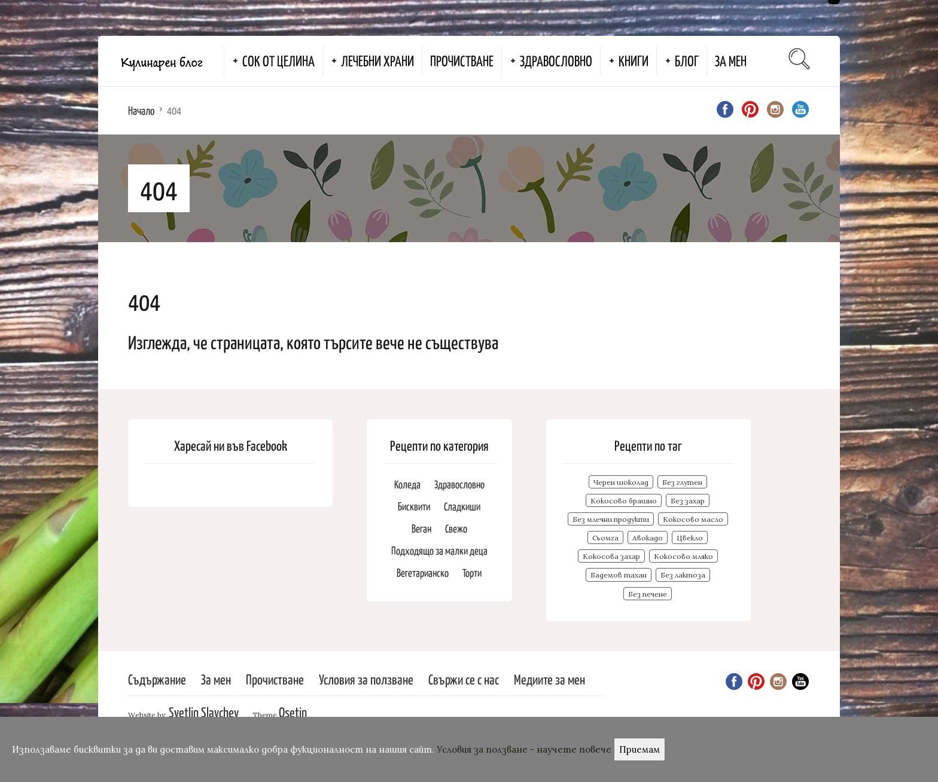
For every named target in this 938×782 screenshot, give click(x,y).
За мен (731, 60)
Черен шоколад (620, 482)
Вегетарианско (423, 572)
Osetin (293, 711)
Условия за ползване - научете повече (524, 749)
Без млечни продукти (610, 519)
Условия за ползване (366, 679)
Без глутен (682, 482)
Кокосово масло (693, 519)
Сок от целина (278, 60)
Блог (687, 60)
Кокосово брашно (623, 500)
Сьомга (605, 537)
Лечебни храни (377, 60)
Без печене (647, 593)
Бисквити (414, 506)
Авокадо (647, 537)
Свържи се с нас (463, 679)
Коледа (407, 484)
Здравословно (556, 60)
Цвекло (690, 537)
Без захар (688, 500)
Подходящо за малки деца (439, 550)
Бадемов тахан (618, 574)
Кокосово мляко (683, 556)
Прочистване (462, 60)
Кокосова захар (611, 556)
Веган (421, 528)
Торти (472, 572)
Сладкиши (462, 506)
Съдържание (157, 679)
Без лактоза (682, 574)
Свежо (456, 528)
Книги (633, 60)
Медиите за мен (549, 679)
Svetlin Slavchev (204, 711)
